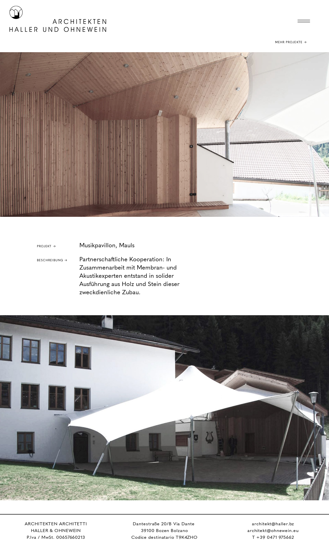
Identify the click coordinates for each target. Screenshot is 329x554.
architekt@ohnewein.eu (273, 531)
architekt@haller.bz (273, 524)
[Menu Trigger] (304, 21)
